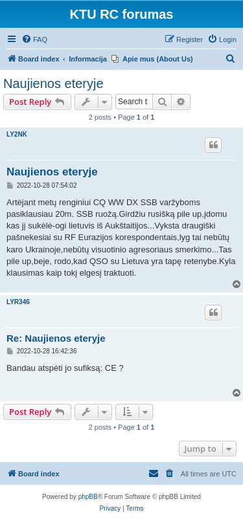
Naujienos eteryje (53, 83)
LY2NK (16, 134)
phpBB (88, 496)
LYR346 (18, 301)
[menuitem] (34, 39)
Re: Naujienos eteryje (56, 338)
